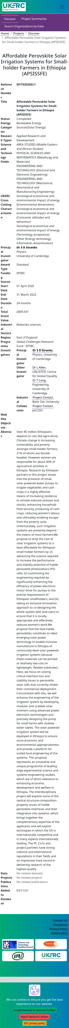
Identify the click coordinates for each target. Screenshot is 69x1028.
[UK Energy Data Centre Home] (14, 6)
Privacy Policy (58, 929)
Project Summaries (34, 19)
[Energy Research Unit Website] (18, 956)
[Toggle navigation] (62, 6)
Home (5, 33)
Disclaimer (60, 925)
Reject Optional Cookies (34, 1016)
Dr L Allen (39, 367)
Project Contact (43, 397)
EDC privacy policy (34, 1023)
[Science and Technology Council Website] (18, 944)
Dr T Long (39, 380)
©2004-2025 (59, 933)
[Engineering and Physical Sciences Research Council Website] (51, 944)
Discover (10, 19)
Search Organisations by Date (24, 26)
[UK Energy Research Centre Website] (51, 956)
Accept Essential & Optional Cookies (34, 1010)
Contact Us (60, 920)
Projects (18, 33)
